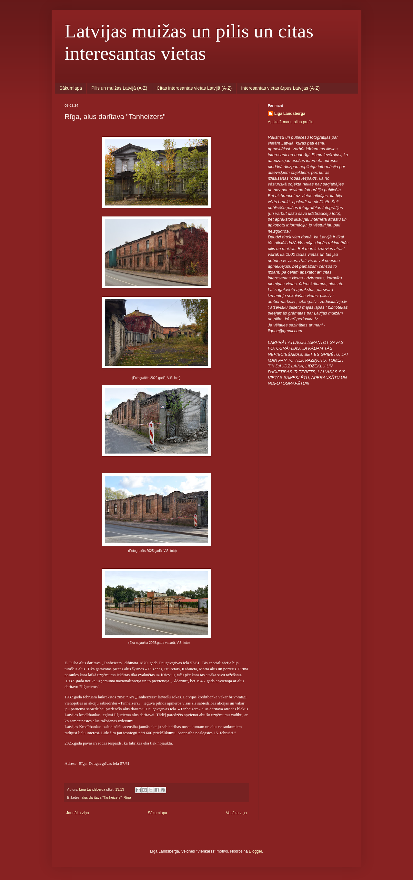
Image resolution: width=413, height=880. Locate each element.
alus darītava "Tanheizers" (101, 797)
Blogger (255, 851)
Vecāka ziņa (236, 813)
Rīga (127, 797)
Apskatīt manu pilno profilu (290, 122)
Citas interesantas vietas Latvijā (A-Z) (194, 88)
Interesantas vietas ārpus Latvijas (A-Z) (280, 88)
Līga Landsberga (289, 113)
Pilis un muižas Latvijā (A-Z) (119, 88)
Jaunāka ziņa (77, 813)
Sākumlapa (70, 88)
